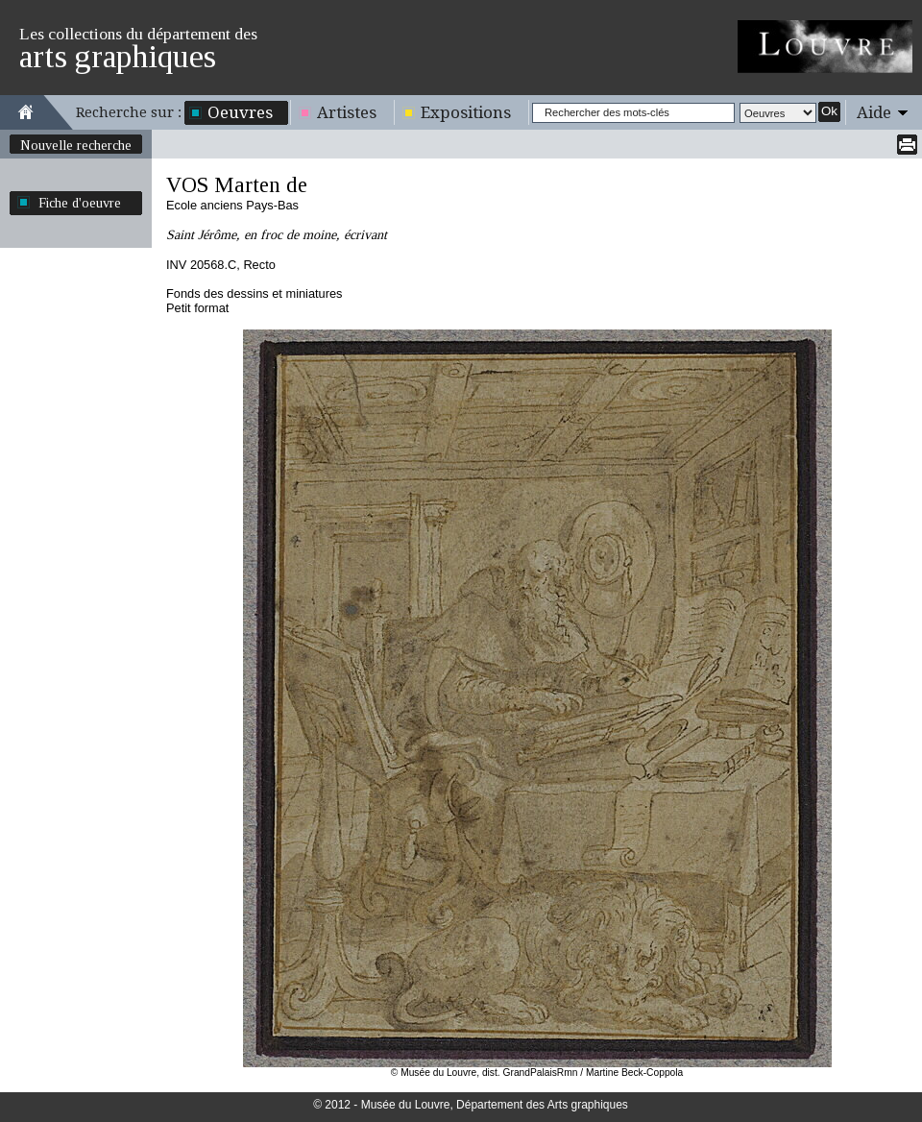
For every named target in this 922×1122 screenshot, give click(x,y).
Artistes (346, 112)
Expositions (466, 112)
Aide (874, 112)
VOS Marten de (236, 185)
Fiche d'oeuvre (79, 202)
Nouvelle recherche (76, 145)
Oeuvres (240, 112)
